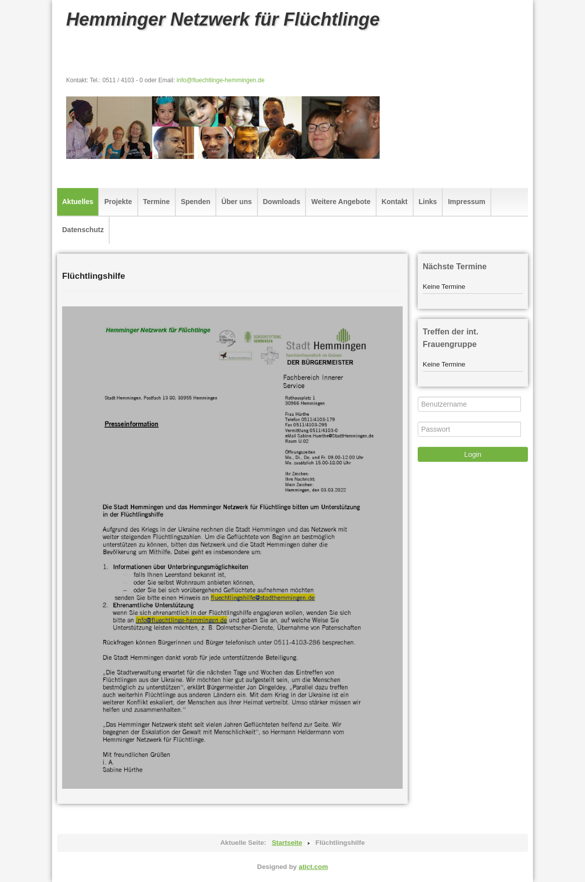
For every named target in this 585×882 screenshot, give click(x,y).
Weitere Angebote (340, 202)
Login (472, 454)
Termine (156, 202)
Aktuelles (77, 202)
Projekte (118, 202)
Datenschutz (83, 230)
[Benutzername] (469, 404)
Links (428, 202)
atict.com (313, 866)
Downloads (282, 202)
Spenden (195, 202)
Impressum (466, 202)
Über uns (236, 202)
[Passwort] (469, 429)
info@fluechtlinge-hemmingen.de (221, 80)
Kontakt (395, 202)
